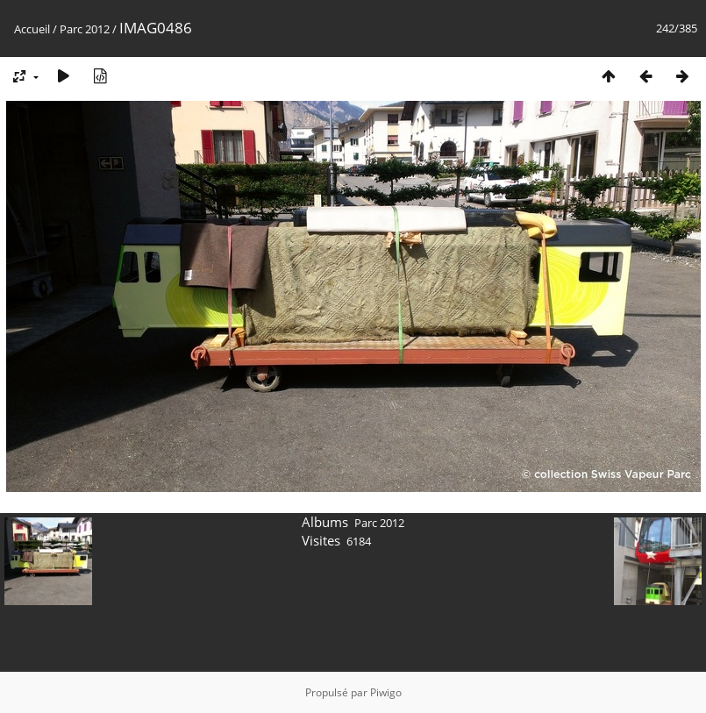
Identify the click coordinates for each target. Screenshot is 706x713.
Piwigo (386, 692)
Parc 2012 (85, 29)
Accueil (32, 29)
